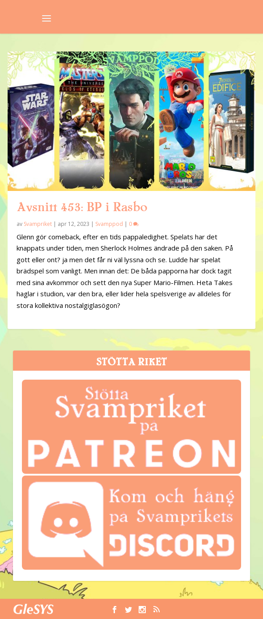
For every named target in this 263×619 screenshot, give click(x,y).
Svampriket (38, 224)
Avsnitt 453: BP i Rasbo (82, 207)
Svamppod (109, 224)
